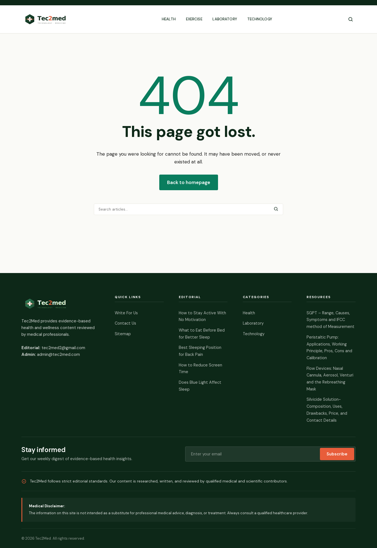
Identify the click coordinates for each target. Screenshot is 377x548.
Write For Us (126, 312)
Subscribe (337, 454)
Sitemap (123, 333)
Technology (259, 19)
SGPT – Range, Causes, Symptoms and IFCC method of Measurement (330, 319)
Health (169, 19)
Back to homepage (188, 182)
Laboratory (224, 19)
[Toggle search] (351, 19)
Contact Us (125, 323)
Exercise (194, 19)
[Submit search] (276, 209)
